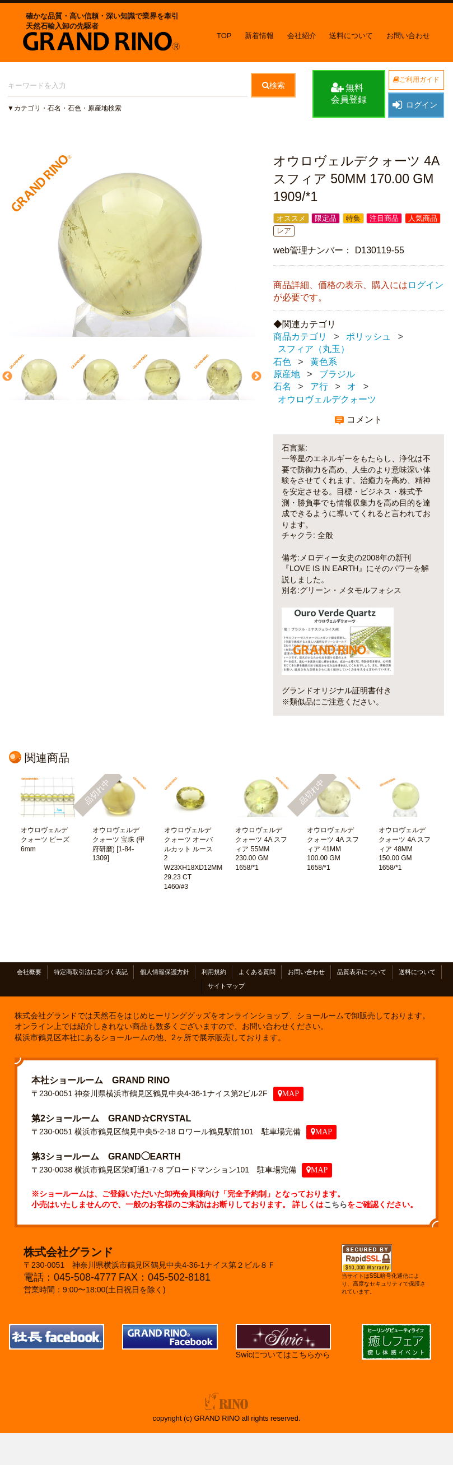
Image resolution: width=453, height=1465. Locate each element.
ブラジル (337, 374)
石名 (282, 387)
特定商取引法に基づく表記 (91, 971)
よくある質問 (257, 971)
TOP (224, 35)
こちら (335, 1204)
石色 (282, 362)
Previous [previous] (6, 377)
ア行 (319, 387)
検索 (273, 85)
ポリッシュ (368, 336)
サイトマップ (226, 985)
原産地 (286, 374)
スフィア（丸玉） (313, 349)
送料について (351, 35)
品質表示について (361, 971)
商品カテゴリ (300, 336)
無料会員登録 (349, 93)
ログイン (414, 104)
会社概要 (29, 971)
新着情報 (259, 35)
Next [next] (255, 377)
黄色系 (323, 362)
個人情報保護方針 (164, 971)
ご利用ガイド (416, 80)
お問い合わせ (408, 35)
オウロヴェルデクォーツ (327, 399)
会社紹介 (301, 35)
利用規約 (214, 971)
